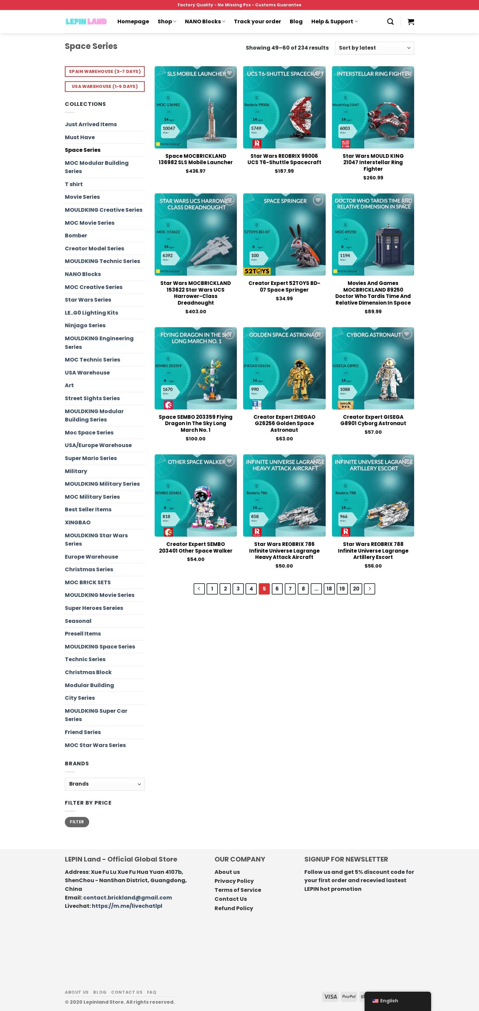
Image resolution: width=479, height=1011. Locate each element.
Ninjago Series (85, 325)
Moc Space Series (89, 432)
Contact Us (231, 899)
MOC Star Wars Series (95, 745)
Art (69, 385)
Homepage (133, 21)
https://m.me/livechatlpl (127, 906)
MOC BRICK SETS (88, 582)
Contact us (126, 992)
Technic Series (85, 659)
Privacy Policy (234, 881)
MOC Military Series (92, 497)
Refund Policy (234, 908)
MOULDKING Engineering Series (99, 343)
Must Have (80, 137)
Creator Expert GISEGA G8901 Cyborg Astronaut (373, 420)
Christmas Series (89, 569)
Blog (296, 21)
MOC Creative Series (93, 287)
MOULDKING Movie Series (99, 595)
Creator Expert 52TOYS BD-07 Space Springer (284, 286)
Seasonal (78, 621)
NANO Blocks (205, 21)
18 (329, 588)
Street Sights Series (92, 398)
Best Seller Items (88, 509)
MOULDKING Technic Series (102, 261)
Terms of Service (238, 890)
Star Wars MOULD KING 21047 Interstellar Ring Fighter (373, 162)
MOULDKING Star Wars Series (96, 540)
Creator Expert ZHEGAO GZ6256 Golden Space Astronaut (284, 423)
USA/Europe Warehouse (98, 445)
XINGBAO (77, 522)
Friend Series (83, 732)
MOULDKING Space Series (100, 646)
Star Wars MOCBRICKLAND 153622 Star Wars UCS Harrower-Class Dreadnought (195, 293)
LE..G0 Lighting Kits (91, 313)
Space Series (82, 150)
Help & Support (334, 21)
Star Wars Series (88, 300)
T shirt (74, 184)
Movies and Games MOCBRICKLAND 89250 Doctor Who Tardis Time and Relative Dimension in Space (373, 293)
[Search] (390, 21)
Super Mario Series (91, 458)
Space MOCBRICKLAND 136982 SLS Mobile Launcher (196, 159)
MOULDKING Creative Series (103, 210)
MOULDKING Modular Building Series (94, 415)
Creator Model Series (94, 248)
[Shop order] (374, 48)
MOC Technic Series (92, 360)
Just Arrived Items (91, 124)
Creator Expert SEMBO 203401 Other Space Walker (196, 547)
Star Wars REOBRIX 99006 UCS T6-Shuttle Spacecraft (284, 159)
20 (356, 588)
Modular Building (89, 685)
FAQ (152, 992)
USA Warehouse (87, 373)
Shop (167, 21)
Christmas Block (88, 672)
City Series (80, 698)
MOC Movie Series (89, 223)
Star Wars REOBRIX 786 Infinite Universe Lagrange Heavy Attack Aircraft (284, 551)
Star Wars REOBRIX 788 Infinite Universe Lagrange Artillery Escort (373, 551)
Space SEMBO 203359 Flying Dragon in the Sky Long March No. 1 (196, 423)
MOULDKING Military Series (102, 484)
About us (227, 872)
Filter (77, 822)
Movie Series (82, 197)
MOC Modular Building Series (97, 167)
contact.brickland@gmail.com (127, 897)
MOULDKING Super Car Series (96, 715)
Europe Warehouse (91, 557)
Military (76, 471)
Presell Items (83, 633)
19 (342, 588)
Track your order (257, 21)
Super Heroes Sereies (94, 608)
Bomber (76, 235)
